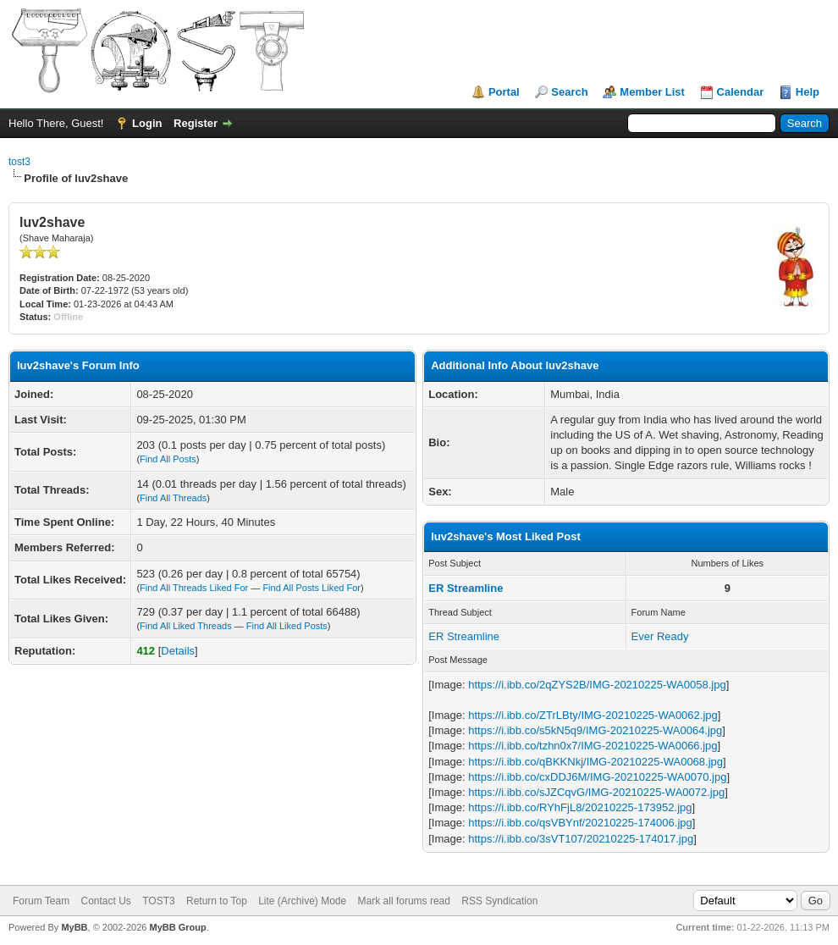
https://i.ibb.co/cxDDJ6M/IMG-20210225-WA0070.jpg (597, 777)
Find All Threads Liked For (194, 588)
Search (569, 92)
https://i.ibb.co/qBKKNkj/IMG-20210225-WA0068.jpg (595, 761)
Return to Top (216, 901)
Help (807, 92)
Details (178, 650)
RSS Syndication (499, 901)
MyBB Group (177, 927)
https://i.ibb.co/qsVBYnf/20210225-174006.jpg (580, 822)
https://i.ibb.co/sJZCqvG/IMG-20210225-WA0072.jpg (596, 792)
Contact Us (105, 901)
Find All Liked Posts (287, 626)
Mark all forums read (404, 901)
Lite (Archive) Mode (302, 901)
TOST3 (158, 901)
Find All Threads (173, 498)
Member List (652, 92)
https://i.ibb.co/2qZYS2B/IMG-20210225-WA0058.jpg (596, 684)
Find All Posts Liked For (311, 588)
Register (196, 123)
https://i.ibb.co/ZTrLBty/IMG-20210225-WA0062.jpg (593, 715)
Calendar (740, 92)
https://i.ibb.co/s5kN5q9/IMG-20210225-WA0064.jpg (595, 730)
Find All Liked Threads (186, 626)
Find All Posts (168, 459)
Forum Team (41, 901)
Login (147, 123)
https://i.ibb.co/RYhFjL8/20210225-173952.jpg (580, 807)
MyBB (74, 927)
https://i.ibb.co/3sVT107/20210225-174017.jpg (580, 838)
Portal (504, 92)
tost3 (19, 162)
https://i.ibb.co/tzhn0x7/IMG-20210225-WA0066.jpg (592, 745)
